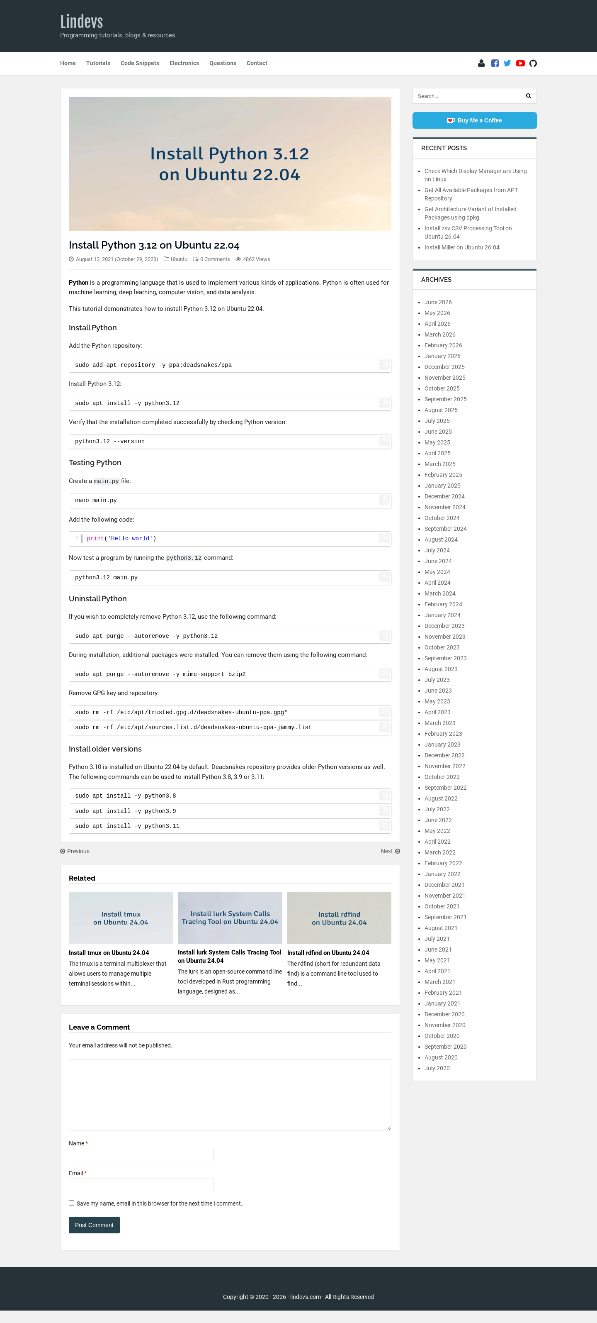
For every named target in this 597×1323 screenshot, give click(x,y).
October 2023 (442, 647)
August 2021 (441, 928)
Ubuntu (179, 259)
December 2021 (445, 884)
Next (390, 851)
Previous (75, 851)
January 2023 (443, 744)
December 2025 (445, 367)
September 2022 (446, 787)
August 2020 (441, 1057)
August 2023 (441, 669)
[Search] (528, 96)
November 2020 (445, 1025)
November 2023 (445, 636)
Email (78, 1185)
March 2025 (440, 464)
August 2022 (441, 798)
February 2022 (443, 863)
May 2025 (437, 442)
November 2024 (445, 507)
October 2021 (442, 906)
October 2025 (442, 388)
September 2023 (446, 658)
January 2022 (443, 874)
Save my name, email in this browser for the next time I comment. (160, 1216)
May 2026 (437, 313)
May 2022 (437, 830)
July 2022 (437, 809)
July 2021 (437, 938)
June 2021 (438, 949)
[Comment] (230, 1101)
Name (78, 1155)
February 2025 (443, 474)
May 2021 (437, 960)
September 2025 (446, 399)
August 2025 (441, 410)
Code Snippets (140, 63)
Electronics (184, 63)
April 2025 (438, 453)
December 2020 (445, 1014)
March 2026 (440, 334)
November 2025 (445, 377)
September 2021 (446, 917)
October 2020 (442, 1036)
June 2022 (438, 820)
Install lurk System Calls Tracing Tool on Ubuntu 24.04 (229, 956)
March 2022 (440, 852)
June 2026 (438, 302)
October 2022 (442, 777)
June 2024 (438, 561)
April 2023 (438, 712)
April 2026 (438, 323)
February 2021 (443, 992)
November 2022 (445, 766)
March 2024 (440, 593)
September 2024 (446, 528)
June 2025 (438, 431)
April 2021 (438, 971)
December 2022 (445, 755)
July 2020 (437, 1068)
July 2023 (437, 679)
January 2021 (443, 1003)
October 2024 (442, 518)
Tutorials (98, 63)
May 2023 (437, 701)
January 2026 (443, 356)
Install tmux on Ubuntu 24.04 (109, 953)
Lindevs (81, 22)
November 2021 (445, 895)
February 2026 (443, 345)
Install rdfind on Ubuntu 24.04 (328, 953)
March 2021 (440, 982)
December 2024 (445, 496)
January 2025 (443, 485)
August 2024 (441, 539)
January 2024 (443, 615)
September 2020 (446, 1046)
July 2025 (437, 420)
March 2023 (440, 723)
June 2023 (438, 690)
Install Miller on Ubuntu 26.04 (462, 247)
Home (68, 63)
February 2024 (443, 604)
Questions (222, 63)
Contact (257, 63)
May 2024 (437, 572)
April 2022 (438, 841)
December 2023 (445, 625)
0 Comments (215, 259)
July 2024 (437, 550)
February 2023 (443, 733)
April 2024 (438, 582)
